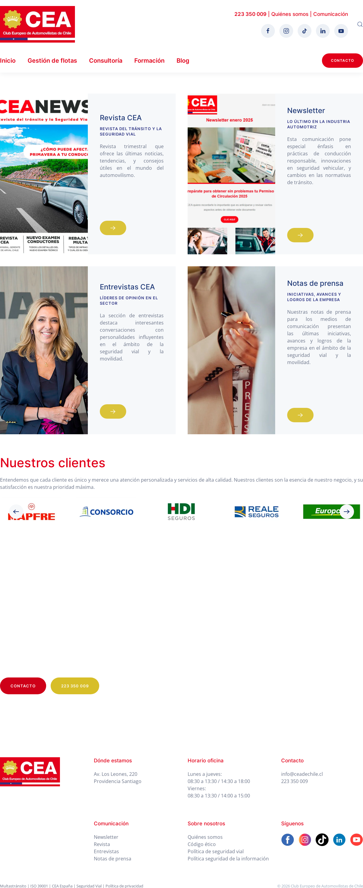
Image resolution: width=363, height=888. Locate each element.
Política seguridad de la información (228, 858)
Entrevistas (106, 851)
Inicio (8, 60)
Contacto (342, 60)
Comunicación (330, 14)
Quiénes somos (289, 14)
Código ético (202, 844)
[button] (360, 24)
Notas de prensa (112, 858)
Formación (149, 60)
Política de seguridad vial (216, 851)
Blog (183, 60)
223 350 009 (250, 14)
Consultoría (105, 60)
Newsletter (106, 837)
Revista (102, 844)
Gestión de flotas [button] (52, 60)
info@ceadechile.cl (302, 774)
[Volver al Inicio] (37, 24)
